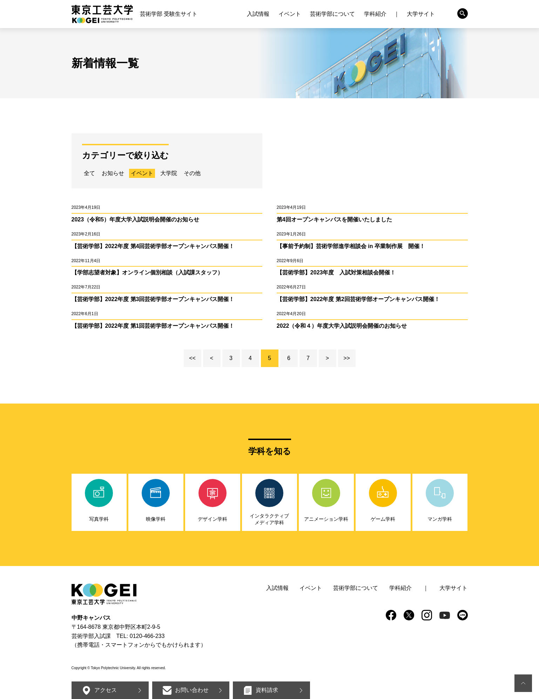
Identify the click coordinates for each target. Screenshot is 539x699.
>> (346, 358)
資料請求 (267, 690)
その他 (192, 173)
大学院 (168, 173)
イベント (142, 173)
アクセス (105, 690)
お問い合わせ (192, 690)
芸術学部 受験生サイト (168, 14)
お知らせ (113, 173)
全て (89, 173)
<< (192, 358)
